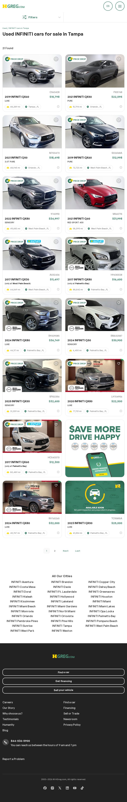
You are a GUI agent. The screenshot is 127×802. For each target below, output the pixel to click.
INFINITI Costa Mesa (22, 587)
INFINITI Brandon (62, 582)
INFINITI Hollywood (62, 596)
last (77, 550)
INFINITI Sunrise (22, 625)
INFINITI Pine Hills (62, 621)
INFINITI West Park (22, 630)
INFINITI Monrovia (22, 611)
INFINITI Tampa (62, 625)
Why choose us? (12, 713)
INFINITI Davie (62, 587)
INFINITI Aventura (22, 582)
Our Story (8, 708)
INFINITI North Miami (62, 611)
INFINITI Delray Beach (101, 587)
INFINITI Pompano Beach (101, 621)
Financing (69, 708)
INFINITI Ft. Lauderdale (62, 591)
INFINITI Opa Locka (101, 611)
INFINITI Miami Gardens (62, 606)
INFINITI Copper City (101, 582)
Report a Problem (13, 759)
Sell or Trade (71, 713)
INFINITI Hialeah (22, 596)
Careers (7, 702)
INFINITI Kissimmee (22, 601)
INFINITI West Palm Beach (101, 625)
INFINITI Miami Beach (22, 606)
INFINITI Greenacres (102, 591)
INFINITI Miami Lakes (101, 606)
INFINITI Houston (101, 596)
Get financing (63, 681)
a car (63, 672)
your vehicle (63, 690)
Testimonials (10, 719)
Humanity (8, 724)
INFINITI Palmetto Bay (101, 616)
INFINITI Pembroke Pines (22, 621)
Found (7, 48)
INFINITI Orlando (22, 616)
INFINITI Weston (62, 630)
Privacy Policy (72, 724)
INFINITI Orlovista (62, 616)
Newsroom (70, 719)
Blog (5, 730)
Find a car (69, 702)
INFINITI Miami (102, 601)
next (66, 550)
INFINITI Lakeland (62, 601)
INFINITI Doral (22, 591)
